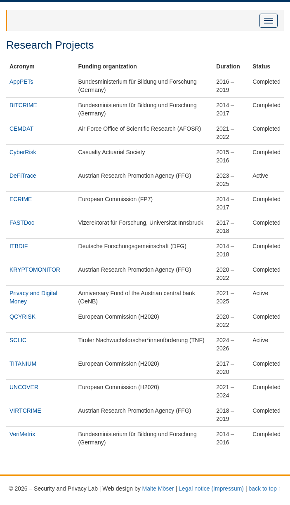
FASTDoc (21, 222)
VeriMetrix (22, 434)
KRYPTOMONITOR (34, 269)
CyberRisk (22, 152)
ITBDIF (18, 246)
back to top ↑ (264, 488)
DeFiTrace (22, 175)
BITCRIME (23, 105)
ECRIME (20, 199)
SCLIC (17, 340)
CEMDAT (21, 128)
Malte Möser (158, 488)
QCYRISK (22, 316)
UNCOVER (23, 387)
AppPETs (21, 81)
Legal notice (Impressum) (211, 488)
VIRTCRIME (25, 410)
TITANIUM (22, 363)
